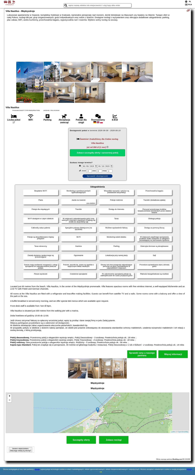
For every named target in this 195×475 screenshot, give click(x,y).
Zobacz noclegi (114, 440)
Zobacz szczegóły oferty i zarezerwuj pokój (97, 153)
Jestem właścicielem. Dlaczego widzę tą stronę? (20, 450)
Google (37, 469)
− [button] (9, 400)
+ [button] (9, 396)
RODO (189, 469)
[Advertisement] (97, 41)
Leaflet (173, 432)
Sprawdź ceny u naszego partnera (142, 354)
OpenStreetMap (183, 432)
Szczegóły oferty (81, 440)
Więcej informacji (173, 354)
